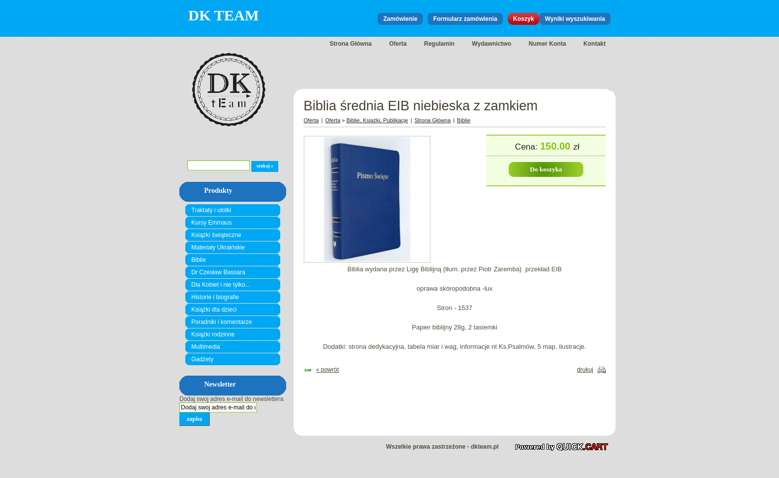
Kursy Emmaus (211, 222)
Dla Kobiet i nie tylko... (220, 284)
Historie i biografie (215, 297)
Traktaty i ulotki (211, 210)
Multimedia (205, 346)
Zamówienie (400, 18)
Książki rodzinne (212, 334)
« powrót (327, 369)
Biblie (198, 259)
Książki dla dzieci (213, 309)
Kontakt (594, 43)
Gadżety (202, 359)
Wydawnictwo (491, 43)
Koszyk (523, 18)
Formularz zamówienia (465, 18)
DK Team (223, 15)
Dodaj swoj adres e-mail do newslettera (231, 399)
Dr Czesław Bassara (218, 272)
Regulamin (439, 43)
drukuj (585, 369)
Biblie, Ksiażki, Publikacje (377, 120)
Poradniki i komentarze (221, 322)
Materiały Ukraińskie (218, 247)
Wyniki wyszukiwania (575, 18)
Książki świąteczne (216, 235)
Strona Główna (350, 43)
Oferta (397, 43)
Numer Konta (547, 43)
